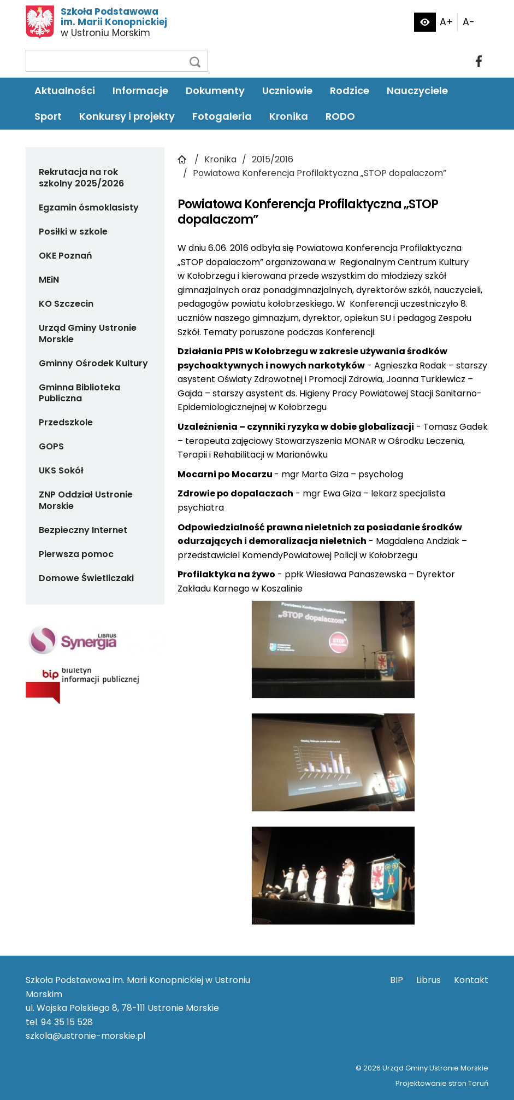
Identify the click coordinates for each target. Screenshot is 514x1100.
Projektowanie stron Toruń (441, 1083)
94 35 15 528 (67, 1022)
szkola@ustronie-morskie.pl (85, 1035)
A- (469, 21)
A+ (446, 21)
